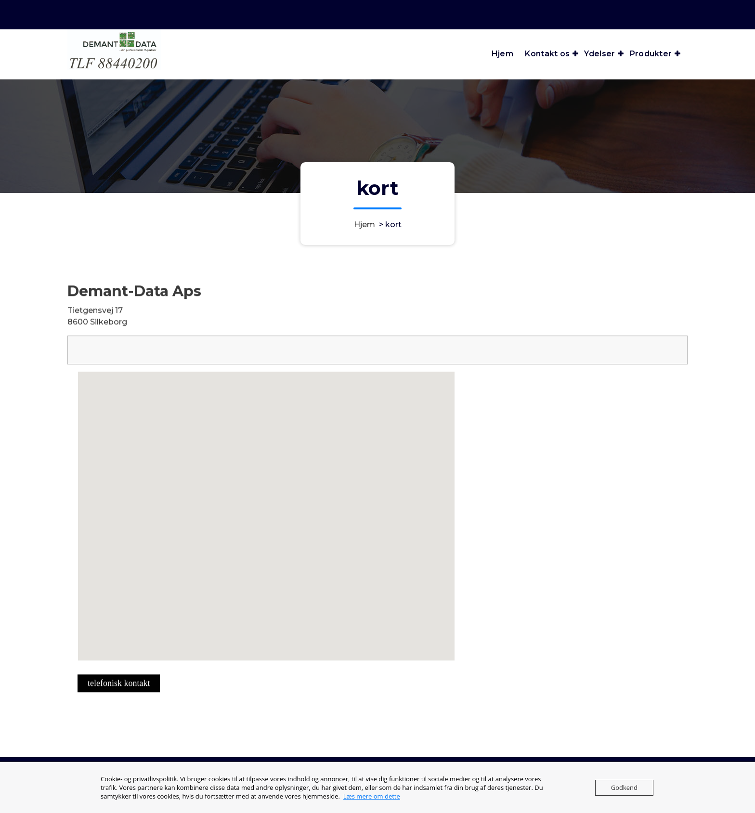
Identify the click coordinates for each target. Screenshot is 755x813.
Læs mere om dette (371, 796)
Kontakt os (547, 53)
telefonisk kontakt (119, 697)
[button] (285, 551)
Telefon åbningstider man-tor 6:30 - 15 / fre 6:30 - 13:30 (520, 13)
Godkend (624, 787)
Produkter (651, 53)
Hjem (502, 53)
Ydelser (599, 53)
